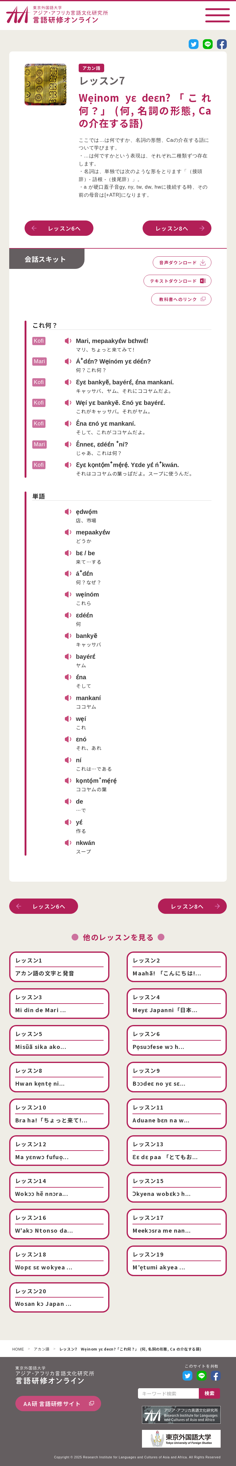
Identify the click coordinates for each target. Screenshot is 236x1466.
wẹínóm (87, 594)
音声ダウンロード (178, 262)
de (79, 801)
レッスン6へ (64, 228)
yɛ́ (79, 822)
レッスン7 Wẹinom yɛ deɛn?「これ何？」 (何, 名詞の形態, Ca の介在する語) (130, 1349)
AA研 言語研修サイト (52, 1404)
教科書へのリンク (178, 299)
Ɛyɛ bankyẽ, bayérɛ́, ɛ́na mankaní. (125, 382)
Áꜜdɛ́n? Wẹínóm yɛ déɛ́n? (113, 361)
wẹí (81, 718)
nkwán (85, 842)
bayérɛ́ (85, 656)
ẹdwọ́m (87, 511)
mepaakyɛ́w (93, 532)
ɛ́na (81, 677)
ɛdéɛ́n (84, 615)
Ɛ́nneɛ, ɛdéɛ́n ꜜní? (102, 444)
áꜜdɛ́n (84, 573)
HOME (18, 1349)
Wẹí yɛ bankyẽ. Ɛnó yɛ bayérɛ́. (120, 402)
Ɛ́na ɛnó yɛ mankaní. (106, 423)
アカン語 (41, 1349)
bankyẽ (86, 635)
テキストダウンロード (173, 281)
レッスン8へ (171, 228)
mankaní (88, 698)
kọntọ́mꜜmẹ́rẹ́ (96, 780)
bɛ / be (85, 553)
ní (78, 760)
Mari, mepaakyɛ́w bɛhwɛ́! (112, 340)
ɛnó (81, 739)
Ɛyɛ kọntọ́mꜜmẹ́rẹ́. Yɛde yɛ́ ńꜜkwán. (127, 465)
